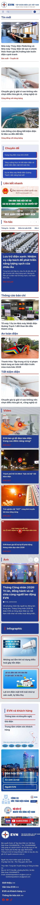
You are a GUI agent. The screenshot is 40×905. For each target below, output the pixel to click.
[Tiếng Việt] (20, 4)
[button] (36, 222)
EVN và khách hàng (19, 710)
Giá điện (9, 721)
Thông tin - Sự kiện (8, 228)
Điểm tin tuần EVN (24, 228)
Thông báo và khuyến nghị (18, 716)
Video (7, 410)
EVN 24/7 (7, 445)
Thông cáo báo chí (13, 295)
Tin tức (8, 221)
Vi (35, 11)
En (37, 11)
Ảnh (6, 559)
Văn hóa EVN (13, 773)
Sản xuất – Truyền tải (9, 58)
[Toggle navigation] (3, 12)
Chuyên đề (12, 148)
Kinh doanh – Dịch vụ (11, 282)
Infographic (14, 628)
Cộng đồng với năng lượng (12, 98)
